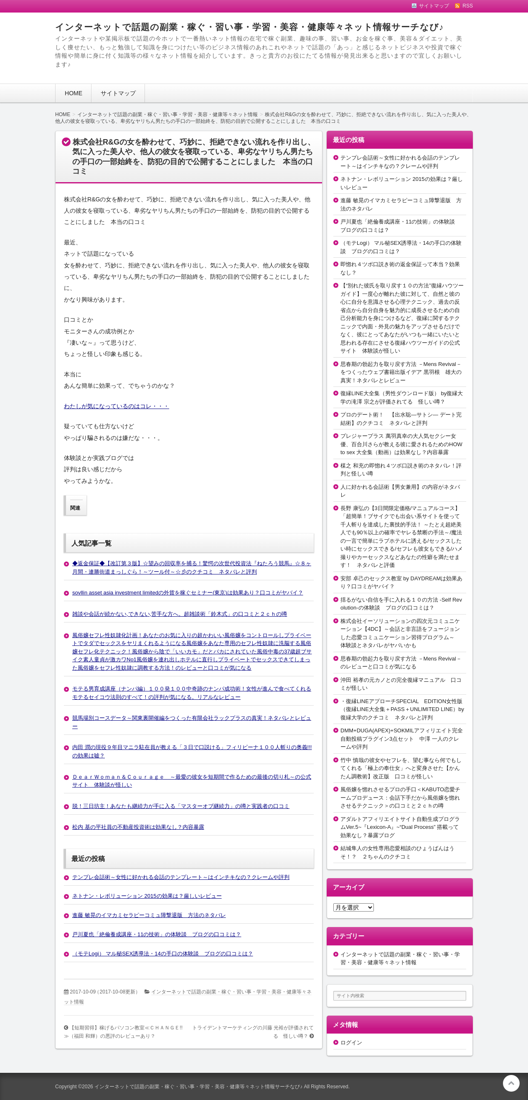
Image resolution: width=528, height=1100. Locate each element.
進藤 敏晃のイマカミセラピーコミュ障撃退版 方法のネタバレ (149, 915)
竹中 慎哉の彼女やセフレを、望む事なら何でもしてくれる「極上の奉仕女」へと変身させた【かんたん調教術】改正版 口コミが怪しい (401, 768)
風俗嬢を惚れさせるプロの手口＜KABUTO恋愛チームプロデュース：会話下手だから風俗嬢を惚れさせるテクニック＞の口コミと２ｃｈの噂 (400, 797)
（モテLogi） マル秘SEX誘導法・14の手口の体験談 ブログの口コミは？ (162, 953)
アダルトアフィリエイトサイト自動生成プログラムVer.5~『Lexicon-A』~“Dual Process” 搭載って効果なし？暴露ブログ (400, 827)
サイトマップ (118, 93)
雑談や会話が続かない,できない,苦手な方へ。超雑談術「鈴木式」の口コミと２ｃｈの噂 (179, 614)
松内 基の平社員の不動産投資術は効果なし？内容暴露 (138, 827)
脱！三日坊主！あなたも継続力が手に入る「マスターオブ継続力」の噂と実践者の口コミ (180, 806)
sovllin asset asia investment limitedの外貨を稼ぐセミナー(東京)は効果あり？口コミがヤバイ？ (187, 592)
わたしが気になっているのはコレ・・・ (116, 406)
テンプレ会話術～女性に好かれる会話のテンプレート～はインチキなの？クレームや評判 (180, 877)
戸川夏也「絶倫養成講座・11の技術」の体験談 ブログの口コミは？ (156, 934)
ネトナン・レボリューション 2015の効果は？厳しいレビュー (147, 896)
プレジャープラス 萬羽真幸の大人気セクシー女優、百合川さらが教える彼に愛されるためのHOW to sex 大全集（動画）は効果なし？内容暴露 (401, 444)
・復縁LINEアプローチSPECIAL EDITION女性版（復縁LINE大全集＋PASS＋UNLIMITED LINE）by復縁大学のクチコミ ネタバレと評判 (402, 709)
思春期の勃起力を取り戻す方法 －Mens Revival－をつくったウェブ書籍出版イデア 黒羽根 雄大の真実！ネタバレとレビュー (401, 372)
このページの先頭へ (511, 1083)
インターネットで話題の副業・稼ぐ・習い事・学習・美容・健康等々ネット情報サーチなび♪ (249, 27)
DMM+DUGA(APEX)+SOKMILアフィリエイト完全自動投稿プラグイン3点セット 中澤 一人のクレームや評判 (401, 738)
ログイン (351, 1042)
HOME (73, 93)
